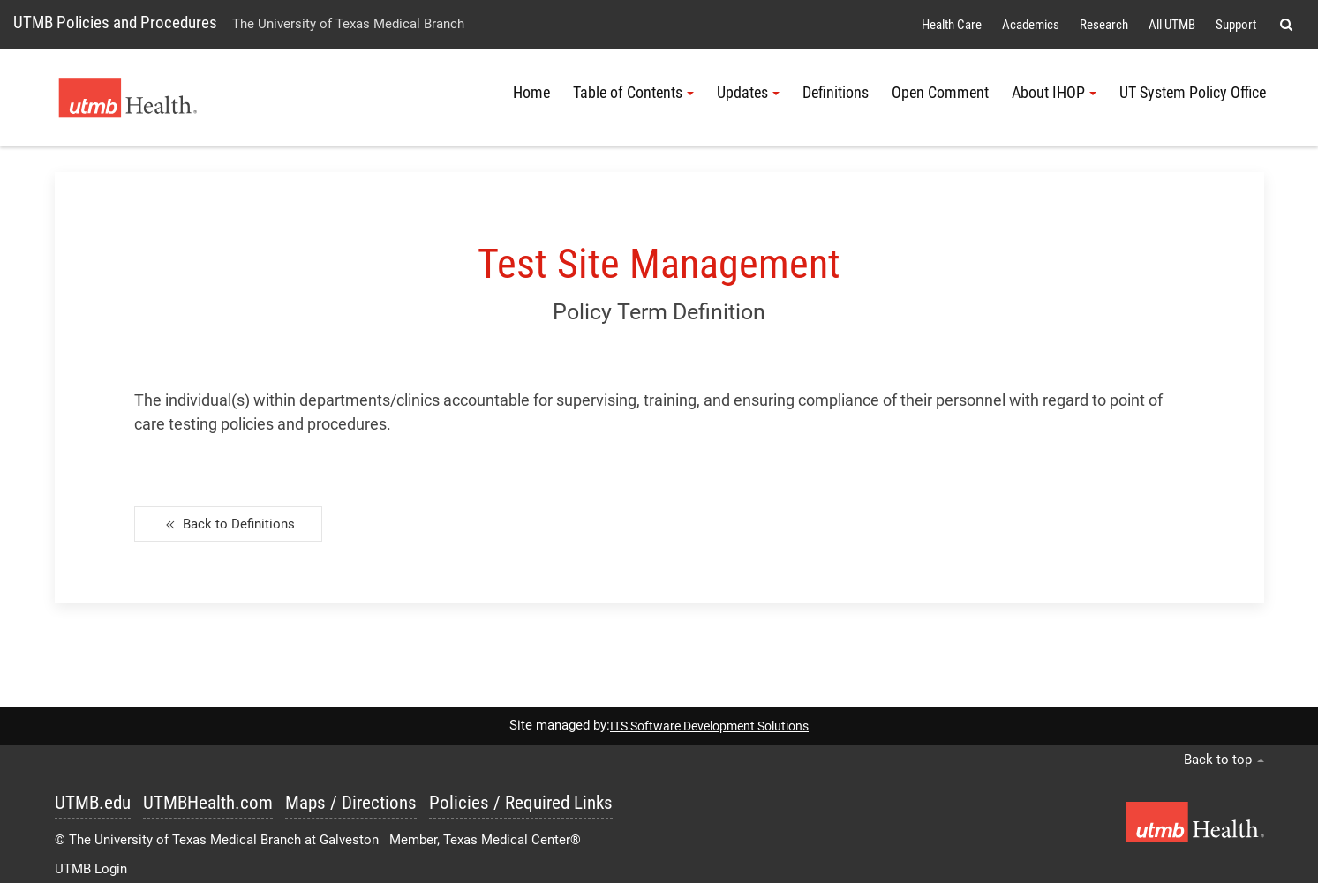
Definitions (835, 92)
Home (531, 92)
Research (1104, 25)
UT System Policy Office (1192, 92)
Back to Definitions (228, 525)
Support (1236, 25)
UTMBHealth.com (208, 802)
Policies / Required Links (521, 802)
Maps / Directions (351, 802)
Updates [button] (748, 92)
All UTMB (1172, 25)
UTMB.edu (93, 802)
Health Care (952, 25)
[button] (1285, 25)
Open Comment (940, 92)
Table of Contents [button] (633, 92)
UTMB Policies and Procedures (115, 22)
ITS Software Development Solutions (709, 726)
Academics (1030, 25)
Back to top (1224, 759)
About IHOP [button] (1054, 92)
